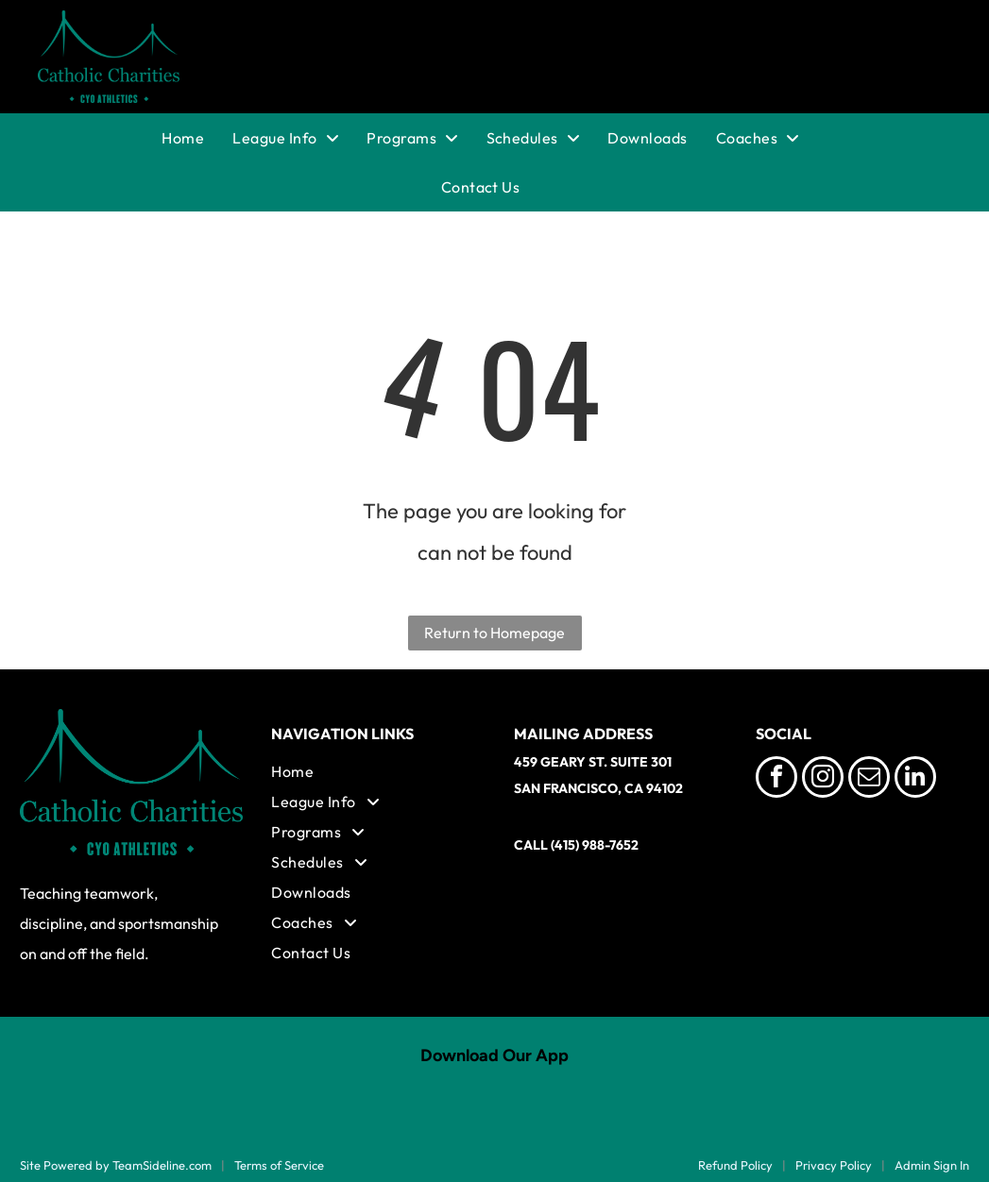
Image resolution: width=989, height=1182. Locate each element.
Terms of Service (279, 1165)
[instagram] (823, 779)
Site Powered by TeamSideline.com (116, 1165)
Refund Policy (735, 1165)
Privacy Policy (833, 1165)
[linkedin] (915, 779)
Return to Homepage (494, 632)
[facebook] (776, 779)
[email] (869, 779)
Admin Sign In (932, 1165)
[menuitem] (197, 137)
